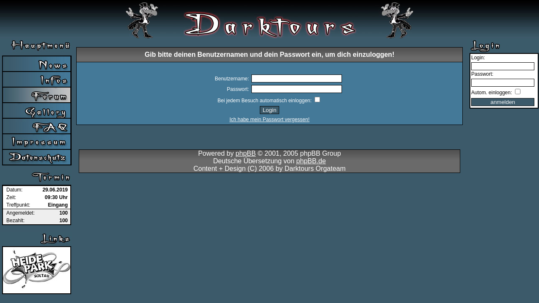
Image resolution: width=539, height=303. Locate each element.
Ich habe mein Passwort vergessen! (269, 119)
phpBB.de (311, 161)
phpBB (245, 153)
